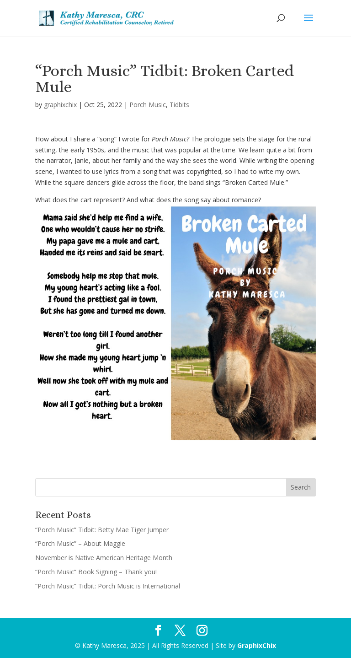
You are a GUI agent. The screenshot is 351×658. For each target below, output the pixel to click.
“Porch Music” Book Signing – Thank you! (96, 571)
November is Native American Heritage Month (103, 557)
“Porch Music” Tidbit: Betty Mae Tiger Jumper (102, 529)
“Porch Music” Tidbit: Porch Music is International (107, 586)
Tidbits (179, 104)
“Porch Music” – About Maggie (80, 543)
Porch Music (147, 104)
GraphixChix (256, 645)
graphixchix (60, 104)
